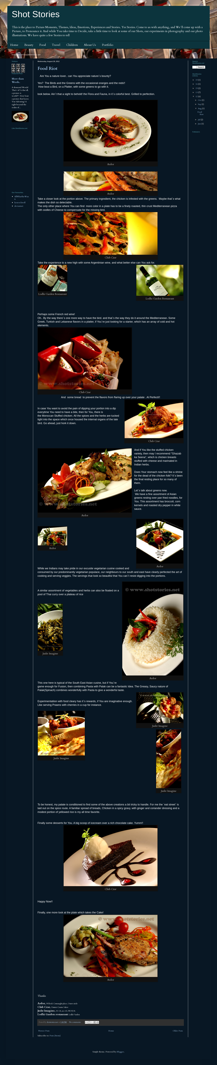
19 (197, 80)
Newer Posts (44, 1030)
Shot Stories (36, 14)
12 (197, 96)
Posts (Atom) (55, 1035)
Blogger (120, 1051)
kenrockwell (19, 202)
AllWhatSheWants (21, 197)
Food (42, 45)
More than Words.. (18, 80)
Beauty (28, 45)
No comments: (75, 1022)
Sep (200, 104)
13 (197, 92)
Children (72, 45)
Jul (199, 119)
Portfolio (107, 45)
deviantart (18, 206)
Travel (56, 45)
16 (197, 84)
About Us (90, 45)
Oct (200, 100)
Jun (199, 123)
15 (197, 88)
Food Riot (47, 68)
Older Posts (178, 1030)
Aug (200, 108)
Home (14, 45)
